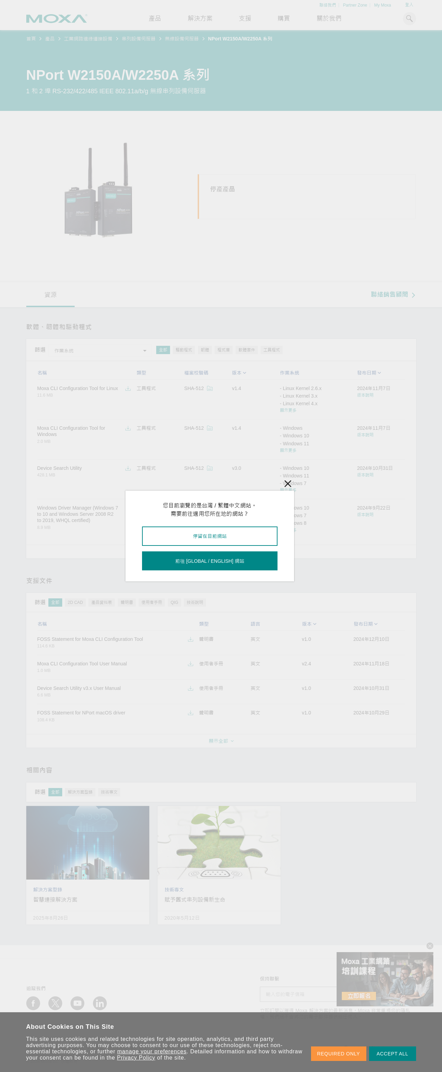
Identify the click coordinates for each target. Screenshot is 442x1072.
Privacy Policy (136, 1058)
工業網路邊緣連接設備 (88, 38)
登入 (409, 5)
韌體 (205, 350)
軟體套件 (246, 350)
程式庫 (223, 350)
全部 (163, 350)
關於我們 (329, 18)
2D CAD (75, 602)
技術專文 (109, 792)
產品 (50, 38)
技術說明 (195, 602)
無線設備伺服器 (182, 38)
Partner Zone (355, 5)
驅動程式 (184, 350)
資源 (50, 295)
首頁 (31, 38)
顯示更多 (288, 410)
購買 (284, 18)
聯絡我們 (327, 5)
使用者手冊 (151, 602)
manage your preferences (152, 1051)
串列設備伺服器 (139, 38)
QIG (174, 602)
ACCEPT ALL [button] (392, 1053)
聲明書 (127, 602)
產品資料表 (101, 602)
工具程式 (271, 350)
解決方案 (200, 18)
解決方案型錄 (80, 792)
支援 (245, 18)
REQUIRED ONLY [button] (338, 1053)
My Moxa (382, 5)
